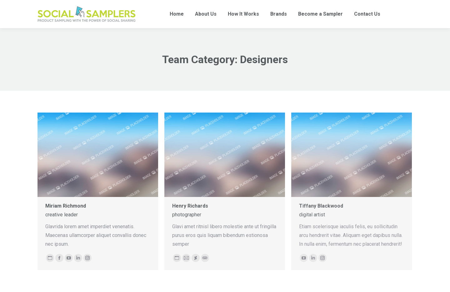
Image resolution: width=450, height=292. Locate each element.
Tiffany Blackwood (321, 206)
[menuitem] (176, 14)
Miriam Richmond (65, 206)
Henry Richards (190, 206)
